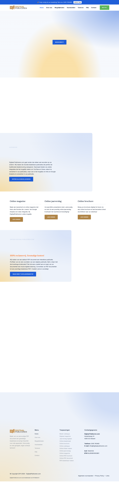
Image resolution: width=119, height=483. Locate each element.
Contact (93, 8)
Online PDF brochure (66, 457)
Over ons (49, 8)
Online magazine (65, 454)
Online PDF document (66, 459)
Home (42, 8)
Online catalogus (65, 447)
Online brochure (65, 444)
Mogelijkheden (59, 8)
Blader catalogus (65, 434)
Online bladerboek (65, 442)
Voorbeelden (71, 8)
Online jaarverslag (65, 452)
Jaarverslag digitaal (66, 439)
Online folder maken (66, 449)
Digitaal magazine (65, 437)
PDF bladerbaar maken (67, 462)
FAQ (87, 8)
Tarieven (81, 8)
